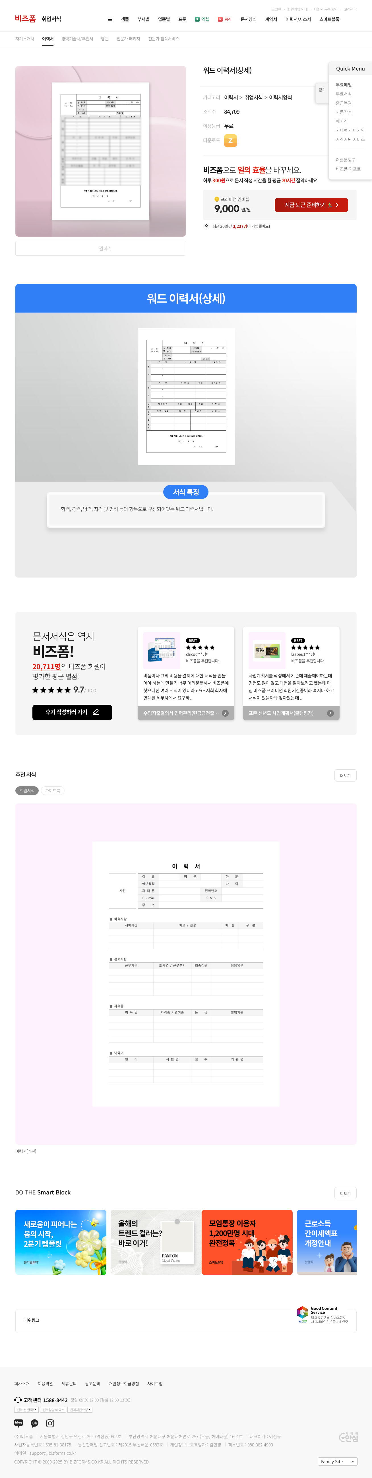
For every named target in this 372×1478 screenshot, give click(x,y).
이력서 (230, 97)
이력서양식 (280, 97)
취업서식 (253, 97)
